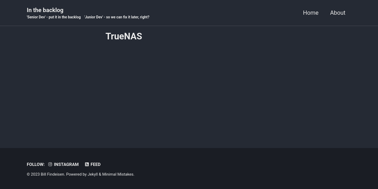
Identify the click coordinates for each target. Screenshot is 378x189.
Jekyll (93, 174)
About (337, 12)
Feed (92, 164)
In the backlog (88, 13)
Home (310, 12)
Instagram (63, 164)
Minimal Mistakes (117, 174)
